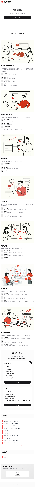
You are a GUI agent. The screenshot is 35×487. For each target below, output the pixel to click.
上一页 (14, 445)
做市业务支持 (5, 332)
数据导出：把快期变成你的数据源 (11, 440)
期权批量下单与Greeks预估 (10, 443)
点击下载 (17, 17)
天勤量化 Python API (28, 301)
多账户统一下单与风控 (8, 433)
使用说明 (17, 23)
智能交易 (4, 201)
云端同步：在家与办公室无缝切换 (11, 423)
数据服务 (4, 288)
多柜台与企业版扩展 (8, 430)
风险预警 (4, 246)
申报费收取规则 (7, 457)
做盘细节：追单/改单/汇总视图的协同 (12, 428)
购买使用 (17, 382)
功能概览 (17, 20)
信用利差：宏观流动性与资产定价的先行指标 (13, 421)
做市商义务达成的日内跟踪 (9, 426)
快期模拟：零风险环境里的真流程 (11, 435)
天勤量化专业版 (9, 371)
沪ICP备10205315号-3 (22, 484)
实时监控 (4, 159)
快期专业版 (8, 369)
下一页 (21, 445)
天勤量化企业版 (9, 394)
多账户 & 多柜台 (6, 115)
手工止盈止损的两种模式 (9, 438)
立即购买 (17, 26)
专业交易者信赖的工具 (8, 65)
